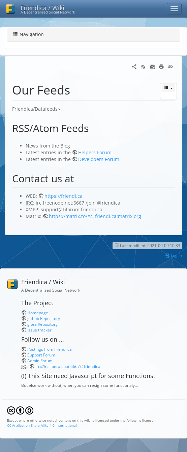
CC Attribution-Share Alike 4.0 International (42, 425)
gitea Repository (42, 324)
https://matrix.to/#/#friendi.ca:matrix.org (95, 216)
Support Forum (41, 354)
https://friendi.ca (63, 196)
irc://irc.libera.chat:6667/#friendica (67, 366)
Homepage (37, 312)
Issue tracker (39, 330)
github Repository (43, 318)
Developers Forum (98, 159)
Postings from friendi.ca (49, 349)
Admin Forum (40, 360)
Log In (173, 255)
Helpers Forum (95, 152)
